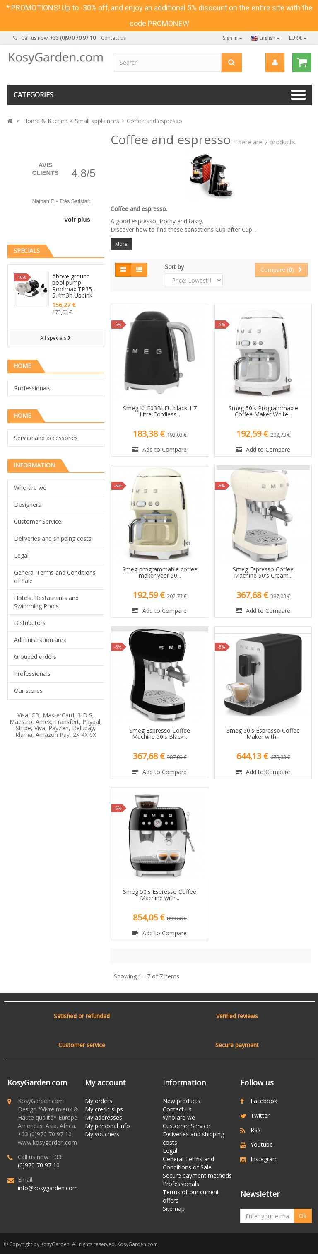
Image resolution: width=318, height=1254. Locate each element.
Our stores (28, 691)
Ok (302, 1216)
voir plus (77, 219)
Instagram (264, 1159)
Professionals (32, 388)
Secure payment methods (197, 1175)
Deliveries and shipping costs (53, 538)
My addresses (103, 1117)
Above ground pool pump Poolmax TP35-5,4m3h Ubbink (73, 285)
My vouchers (102, 1134)
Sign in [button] (232, 37)
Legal (21, 555)
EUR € (298, 37)
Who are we (30, 487)
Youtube (262, 1144)
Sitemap (174, 1209)
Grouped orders (35, 657)
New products (181, 1101)
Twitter (260, 1115)
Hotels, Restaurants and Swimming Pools (46, 602)
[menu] (274, 62)
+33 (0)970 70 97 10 (40, 1161)
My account (105, 1082)
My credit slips (104, 1109)
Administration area (40, 640)
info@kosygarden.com (48, 1188)
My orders (98, 1101)
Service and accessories (46, 438)
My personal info (107, 1126)
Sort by (174, 267)
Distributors (30, 623)
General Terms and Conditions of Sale (55, 577)
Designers (27, 504)
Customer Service (37, 521)
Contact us (113, 37)
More (121, 243)
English (265, 37)
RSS (256, 1130)
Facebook (264, 1101)
